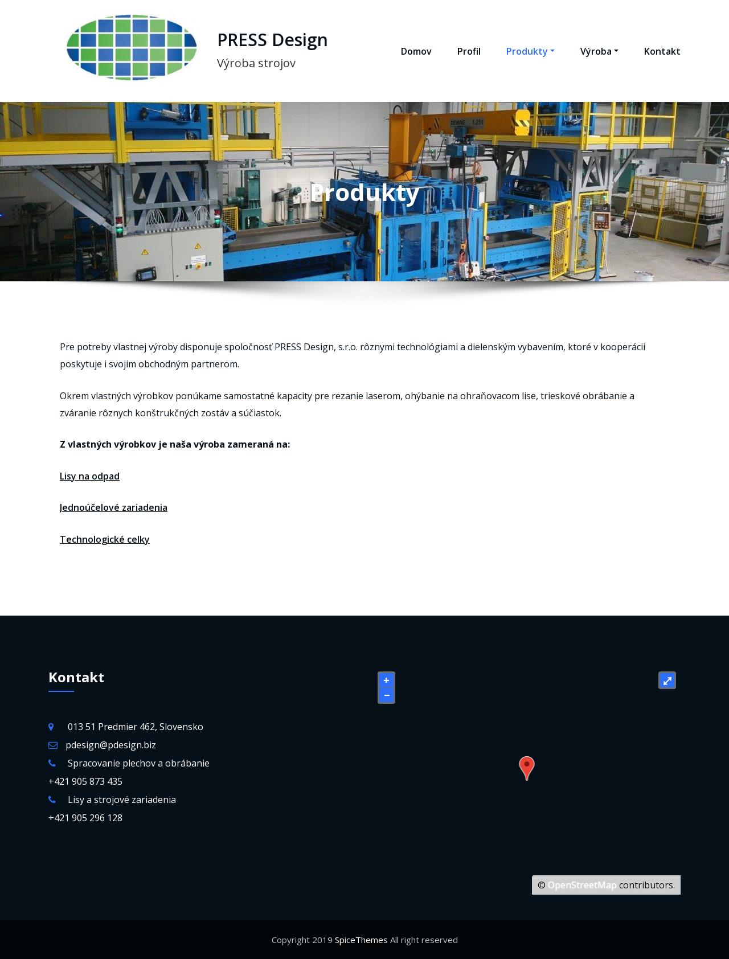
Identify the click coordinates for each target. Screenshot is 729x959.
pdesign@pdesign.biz (110, 745)
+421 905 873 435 (85, 781)
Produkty (530, 51)
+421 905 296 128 (85, 818)
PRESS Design (272, 39)
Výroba (599, 51)
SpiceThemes (361, 939)
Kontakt (662, 51)
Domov (416, 51)
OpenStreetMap (582, 885)
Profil (469, 51)
